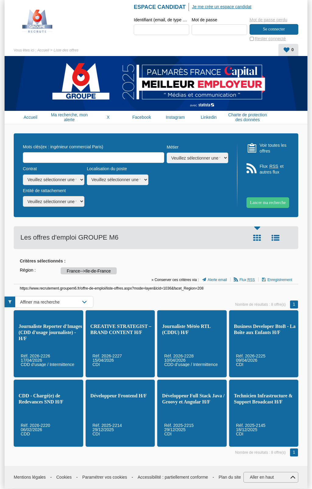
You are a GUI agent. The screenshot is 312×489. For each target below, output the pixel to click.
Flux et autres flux (272, 169)
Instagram (175, 117)
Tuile (257, 238)
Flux (247, 280)
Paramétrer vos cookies (104, 477)
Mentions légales (30, 477)
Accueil (43, 50)
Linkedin (209, 117)
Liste (275, 238)
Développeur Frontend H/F (118, 396)
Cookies (64, 477)
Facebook (141, 117)
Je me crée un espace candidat (221, 6)
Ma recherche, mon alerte (69, 117)
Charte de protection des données (247, 117)
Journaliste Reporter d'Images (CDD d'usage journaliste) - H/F (50, 332)
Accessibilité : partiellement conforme (173, 477)
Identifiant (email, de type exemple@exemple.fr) (161, 20)
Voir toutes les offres (273, 148)
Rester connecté (270, 39)
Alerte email (217, 280)
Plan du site (230, 477)
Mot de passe (204, 20)
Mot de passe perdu (268, 19)
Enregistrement (280, 280)
